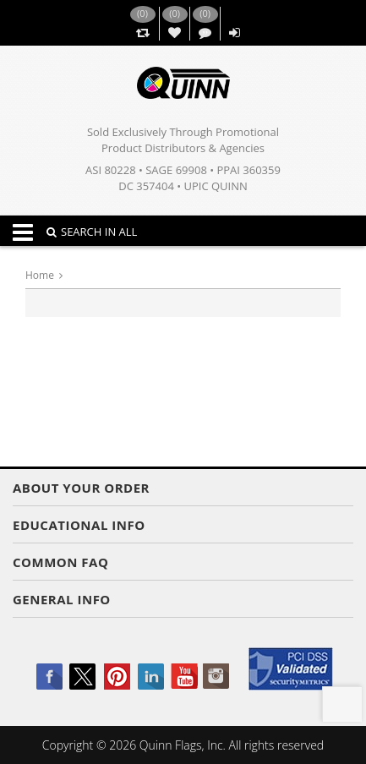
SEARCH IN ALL (91, 231)
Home (39, 275)
